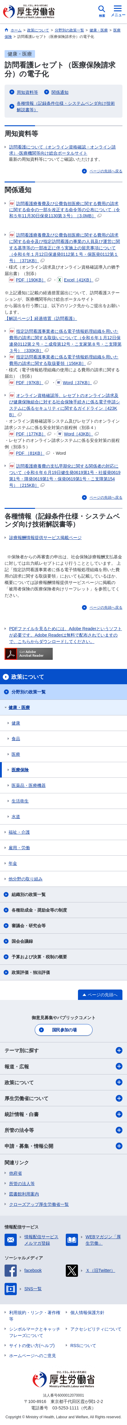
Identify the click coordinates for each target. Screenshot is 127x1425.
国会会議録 (22, 941)
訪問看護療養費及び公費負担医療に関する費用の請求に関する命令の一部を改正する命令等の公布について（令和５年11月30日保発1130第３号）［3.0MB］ (64, 209)
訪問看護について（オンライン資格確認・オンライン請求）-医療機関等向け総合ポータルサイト (62, 150)
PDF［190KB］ (30, 279)
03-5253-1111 (65, 1407)
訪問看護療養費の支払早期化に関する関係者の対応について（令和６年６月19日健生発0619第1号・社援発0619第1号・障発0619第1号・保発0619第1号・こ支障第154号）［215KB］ (65, 475)
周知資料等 (27, 92)
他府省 (15, 1173)
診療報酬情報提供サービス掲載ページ (45, 537)
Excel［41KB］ (78, 279)
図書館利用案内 (24, 1194)
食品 (16, 738)
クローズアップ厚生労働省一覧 (39, 1204)
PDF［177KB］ (30, 434)
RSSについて (83, 1345)
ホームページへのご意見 (32, 1355)
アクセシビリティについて (96, 1329)
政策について (63, 1082)
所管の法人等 (22, 1183)
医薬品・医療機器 (29, 785)
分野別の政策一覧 (29, 691)
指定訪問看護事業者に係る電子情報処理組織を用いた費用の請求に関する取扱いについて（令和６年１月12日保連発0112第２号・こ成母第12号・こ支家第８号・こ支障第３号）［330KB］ (65, 340)
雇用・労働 (19, 847)
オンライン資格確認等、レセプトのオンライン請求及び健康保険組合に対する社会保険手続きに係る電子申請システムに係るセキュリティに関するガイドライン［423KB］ (64, 404)
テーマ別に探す (63, 1050)
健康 (16, 723)
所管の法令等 (63, 1130)
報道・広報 (63, 1066)
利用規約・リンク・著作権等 (34, 1315)
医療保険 (20, 769)
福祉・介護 (19, 832)
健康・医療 (19, 707)
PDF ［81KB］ (29, 453)
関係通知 (60, 92)
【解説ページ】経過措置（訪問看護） (41, 318)
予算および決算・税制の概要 (39, 956)
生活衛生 (20, 801)
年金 (13, 863)
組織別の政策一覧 (29, 894)
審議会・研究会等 (29, 925)
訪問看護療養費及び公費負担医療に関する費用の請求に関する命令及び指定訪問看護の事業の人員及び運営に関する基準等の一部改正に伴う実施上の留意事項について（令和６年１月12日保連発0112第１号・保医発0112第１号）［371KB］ (64, 247)
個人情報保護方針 (87, 1312)
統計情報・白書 (63, 1114)
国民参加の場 (64, 1029)
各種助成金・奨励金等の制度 (39, 910)
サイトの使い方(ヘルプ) (32, 1345)
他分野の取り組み (26, 878)
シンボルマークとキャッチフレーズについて (34, 1332)
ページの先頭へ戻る (106, 171)
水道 (16, 816)
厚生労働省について (63, 1098)
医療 (16, 754)
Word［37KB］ (76, 382)
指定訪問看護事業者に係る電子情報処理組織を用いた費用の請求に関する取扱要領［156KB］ (63, 360)
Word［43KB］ (77, 434)
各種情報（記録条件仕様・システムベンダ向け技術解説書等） (66, 106)
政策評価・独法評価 (31, 972)
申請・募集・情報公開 (63, 1146)
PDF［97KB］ (29, 382)
